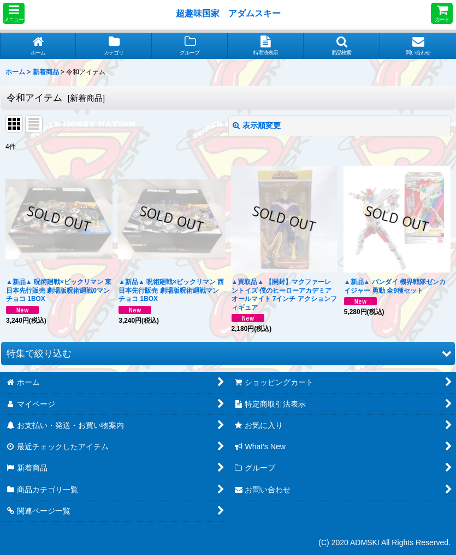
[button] (14, 13)
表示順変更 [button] (257, 125)
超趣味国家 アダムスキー (228, 13)
